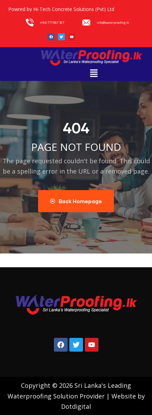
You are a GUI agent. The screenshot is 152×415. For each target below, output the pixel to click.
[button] (94, 73)
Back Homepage (76, 201)
